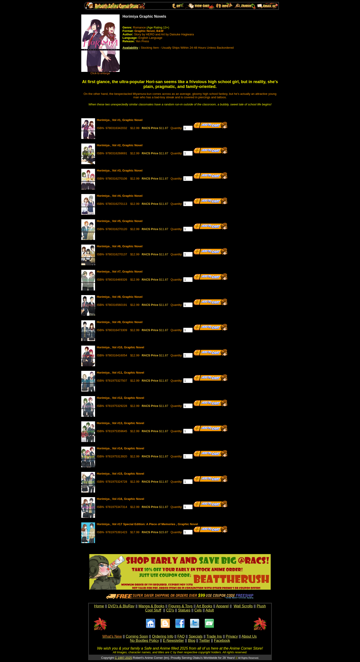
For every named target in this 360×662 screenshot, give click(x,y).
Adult (209, 610)
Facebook (222, 640)
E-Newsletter (173, 640)
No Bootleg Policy (144, 640)
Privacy (232, 636)
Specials (195, 636)
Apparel (222, 606)
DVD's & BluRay (121, 606)
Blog (191, 640)
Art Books (204, 606)
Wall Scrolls (243, 606)
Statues (184, 610)
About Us (249, 636)
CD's (170, 610)
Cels (198, 610)
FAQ (181, 636)
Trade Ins (214, 636)
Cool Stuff (153, 610)
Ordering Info (162, 636)
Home (99, 606)
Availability (130, 47)
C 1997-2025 (123, 657)
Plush (261, 606)
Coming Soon (137, 636)
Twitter (204, 640)
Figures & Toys (180, 606)
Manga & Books (151, 606)
